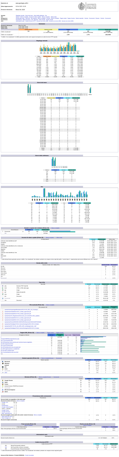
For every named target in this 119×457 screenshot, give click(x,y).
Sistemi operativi (80, 18)
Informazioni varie (20, 21)
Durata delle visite (20, 18)
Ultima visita (53, 16)
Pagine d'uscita (71, 18)
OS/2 (6, 372)
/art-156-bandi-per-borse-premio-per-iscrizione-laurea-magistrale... (17, 342)
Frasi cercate (42, 19)
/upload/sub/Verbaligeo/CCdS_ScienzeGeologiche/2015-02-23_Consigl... (22, 328)
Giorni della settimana (39, 15)
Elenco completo (24, 16)
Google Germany (6, 411)
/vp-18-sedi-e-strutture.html (7, 350)
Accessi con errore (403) (55, 21)
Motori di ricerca (26, 19)
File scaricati (34, 18)
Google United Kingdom (7, 407)
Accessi (48, 18)
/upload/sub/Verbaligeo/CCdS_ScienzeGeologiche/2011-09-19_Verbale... (22, 324)
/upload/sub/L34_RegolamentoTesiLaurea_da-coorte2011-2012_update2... (22, 315)
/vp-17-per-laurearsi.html (7, 340)
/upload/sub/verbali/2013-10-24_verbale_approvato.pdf (18, 319)
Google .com (5, 402)
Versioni (86, 18)
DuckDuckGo (5, 405)
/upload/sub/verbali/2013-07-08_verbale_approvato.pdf (18, 313)
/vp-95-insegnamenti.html (7, 343)
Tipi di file (27, 18)
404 (6, 447)
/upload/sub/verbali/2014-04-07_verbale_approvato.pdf (18, 311)
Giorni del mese (29, 15)
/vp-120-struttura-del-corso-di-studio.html (10, 347)
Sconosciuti (92, 18)
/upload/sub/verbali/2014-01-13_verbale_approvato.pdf (18, 317)
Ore (46, 15)
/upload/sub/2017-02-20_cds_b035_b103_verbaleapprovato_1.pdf (20, 326)
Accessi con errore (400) (42, 21)
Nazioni (18, 16)
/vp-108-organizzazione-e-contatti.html (10, 348)
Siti (32, 19)
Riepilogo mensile (20, 15)
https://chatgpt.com (6, 418)
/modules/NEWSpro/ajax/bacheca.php (10, 338)
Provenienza (19, 19)
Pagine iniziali (63, 18)
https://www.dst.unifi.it (7, 416)
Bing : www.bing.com (7, 413)
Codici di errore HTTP (30, 21)
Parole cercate (49, 19)
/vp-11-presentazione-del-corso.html (9, 352)
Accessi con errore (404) (68, 21)
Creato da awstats (29, 455)
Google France (5, 410)
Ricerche (36, 19)
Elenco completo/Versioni (47, 358)
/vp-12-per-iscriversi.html (7, 345)
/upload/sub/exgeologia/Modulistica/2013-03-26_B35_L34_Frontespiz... (22, 309)
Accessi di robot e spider (35, 16)
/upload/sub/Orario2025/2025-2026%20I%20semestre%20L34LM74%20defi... (23, 322)
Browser (97, 18)
